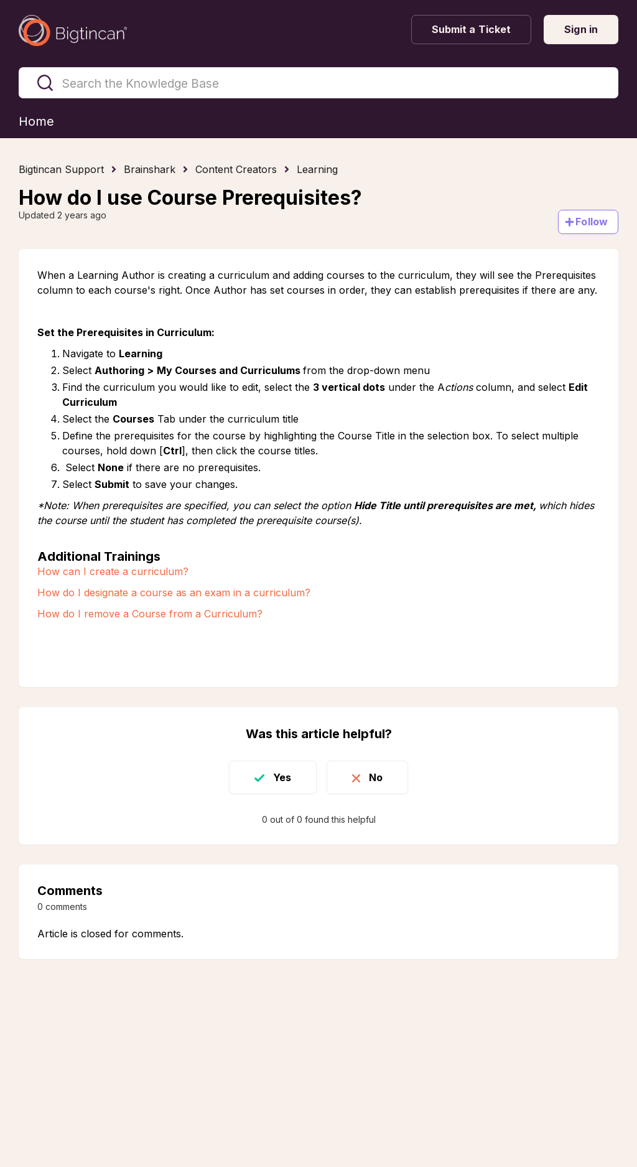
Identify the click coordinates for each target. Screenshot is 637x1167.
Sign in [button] (581, 29)
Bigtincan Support (61, 169)
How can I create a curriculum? (112, 571)
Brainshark (149, 169)
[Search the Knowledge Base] (318, 82)
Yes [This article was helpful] (282, 777)
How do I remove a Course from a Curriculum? (151, 613)
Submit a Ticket (471, 29)
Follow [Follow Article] (591, 221)
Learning (317, 169)
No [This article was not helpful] (376, 777)
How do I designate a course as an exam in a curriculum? (173, 592)
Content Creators (236, 169)
